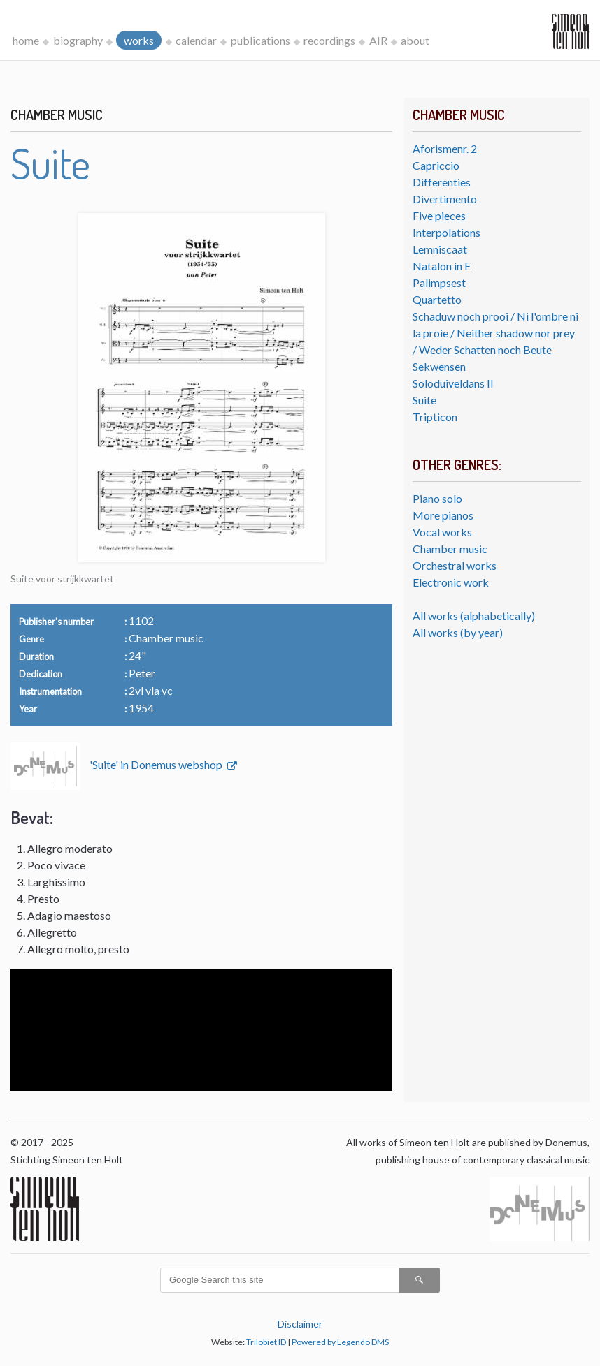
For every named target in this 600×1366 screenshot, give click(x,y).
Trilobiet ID (266, 1342)
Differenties (442, 182)
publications (260, 40)
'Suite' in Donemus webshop (157, 764)
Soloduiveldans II (453, 383)
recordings (329, 40)
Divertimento (445, 198)
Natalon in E (442, 265)
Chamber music (450, 548)
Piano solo (437, 498)
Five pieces (439, 215)
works (139, 40)
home (26, 40)
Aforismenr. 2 (445, 148)
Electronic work (451, 582)
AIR (378, 40)
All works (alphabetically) (474, 615)
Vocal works (442, 531)
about (415, 40)
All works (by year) (458, 632)
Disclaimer (300, 1324)
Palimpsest (439, 282)
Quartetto (437, 299)
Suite (424, 399)
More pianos (443, 515)
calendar (196, 40)
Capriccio (436, 165)
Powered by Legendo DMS (340, 1342)
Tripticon (435, 416)
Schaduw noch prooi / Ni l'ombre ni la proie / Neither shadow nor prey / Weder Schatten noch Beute (495, 332)
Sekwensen (439, 366)
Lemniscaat (440, 249)
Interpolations (446, 232)
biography (78, 40)
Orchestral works (455, 565)
